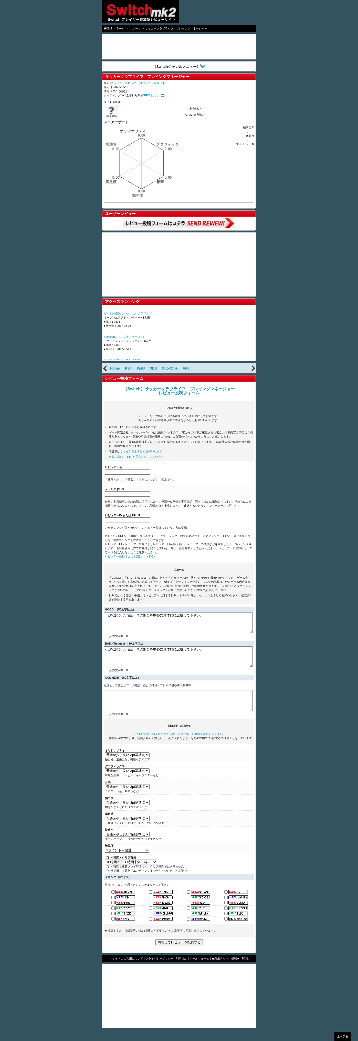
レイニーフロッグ (125, 83)
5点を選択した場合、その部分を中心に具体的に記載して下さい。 (178, 624)
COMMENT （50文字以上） (122, 685)
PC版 (245, 970)
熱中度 (109, 809)
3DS (153, 368)
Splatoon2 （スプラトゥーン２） (124, 336)
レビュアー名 (113, 467)
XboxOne (170, 368)
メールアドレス (115, 489)
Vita (186, 368)
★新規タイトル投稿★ (226, 970)
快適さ (109, 841)
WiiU (141, 368)
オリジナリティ (115, 761)
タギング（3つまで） (118, 888)
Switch (121, 28)
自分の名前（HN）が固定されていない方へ (136, 456)
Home (115, 368)
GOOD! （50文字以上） (120, 609)
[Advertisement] (143, 46)
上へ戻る (342, 1036)
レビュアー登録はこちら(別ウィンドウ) (130, 556)
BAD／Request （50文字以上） (125, 647)
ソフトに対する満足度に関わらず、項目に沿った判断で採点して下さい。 (179, 745)
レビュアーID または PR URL (123, 515)
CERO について (152, 95)
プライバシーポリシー (159, 970)
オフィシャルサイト (152, 83)
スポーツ (135, 28)
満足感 (109, 825)
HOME (108, 28)
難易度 (109, 857)
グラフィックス (115, 777)
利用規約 (181, 970)
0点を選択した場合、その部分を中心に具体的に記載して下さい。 (178, 662)
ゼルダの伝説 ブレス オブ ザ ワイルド (128, 313)
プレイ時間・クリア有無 (120, 869)
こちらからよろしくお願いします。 (142, 451)
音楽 (108, 793)
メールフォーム (199, 970)
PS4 (128, 368)
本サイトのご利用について (126, 970)
